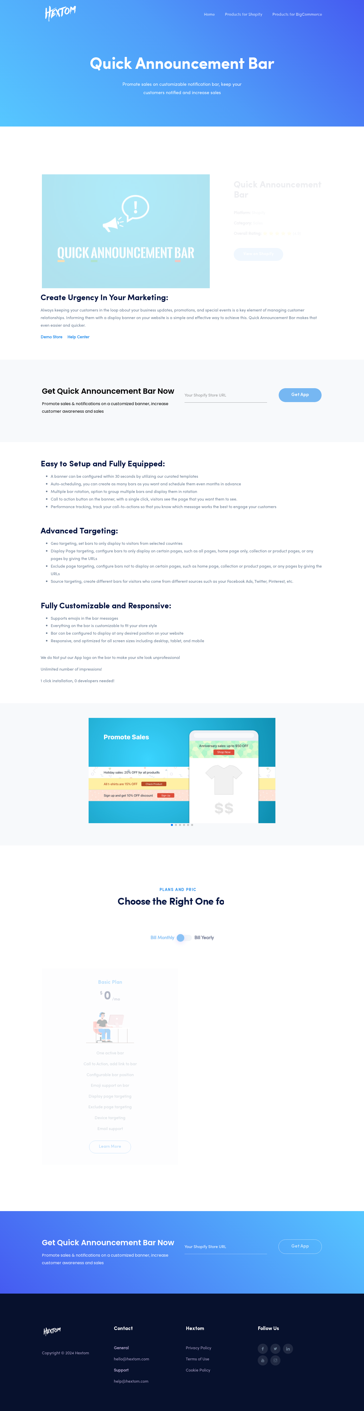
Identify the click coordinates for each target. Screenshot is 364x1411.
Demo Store (51, 337)
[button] (172, 825)
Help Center (78, 337)
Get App (300, 394)
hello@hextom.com (131, 1359)
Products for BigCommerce (297, 14)
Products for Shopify (243, 14)
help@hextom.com (131, 1381)
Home (209, 14)
